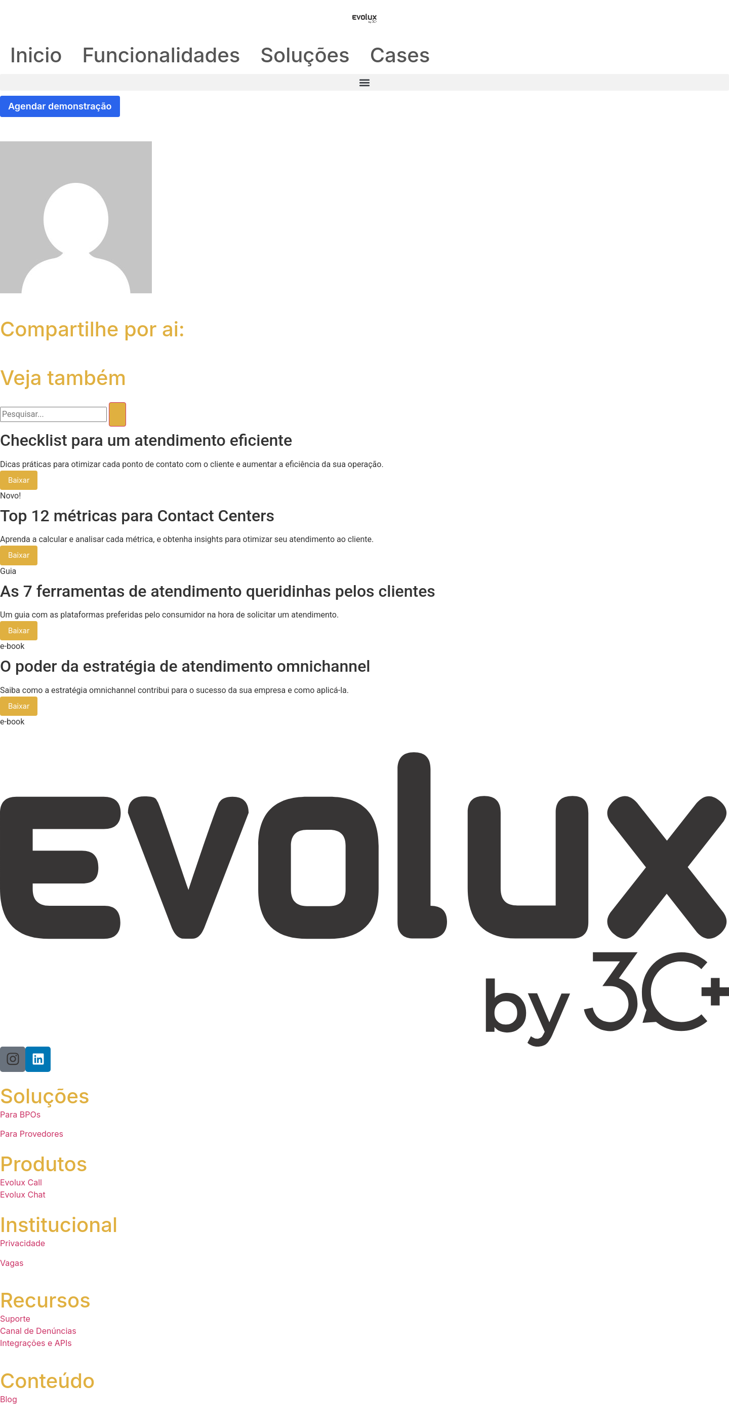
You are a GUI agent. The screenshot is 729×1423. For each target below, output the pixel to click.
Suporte (15, 1321)
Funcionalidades (161, 55)
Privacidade (22, 1246)
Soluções (304, 55)
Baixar (19, 481)
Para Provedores (31, 1136)
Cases (400, 55)
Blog (8, 1401)
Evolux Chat (23, 1197)
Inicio (36, 55)
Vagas (11, 1265)
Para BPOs (20, 1116)
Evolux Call (21, 1185)
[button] (364, 82)
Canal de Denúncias (38, 1333)
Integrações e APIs (36, 1345)
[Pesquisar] (117, 415)
